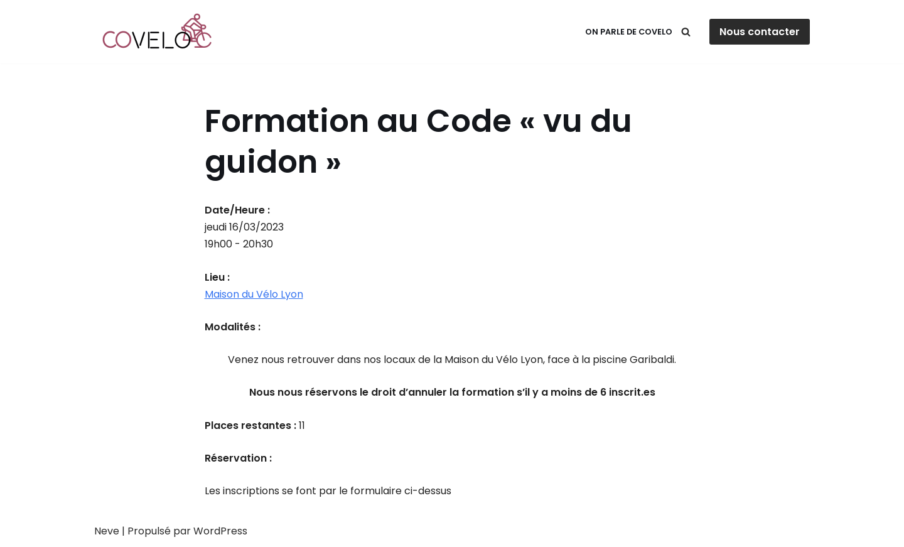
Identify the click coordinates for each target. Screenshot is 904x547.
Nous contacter (759, 31)
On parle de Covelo (628, 31)
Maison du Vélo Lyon (254, 294)
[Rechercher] (686, 31)
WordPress (220, 531)
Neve (106, 531)
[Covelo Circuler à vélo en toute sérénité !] (160, 31)
